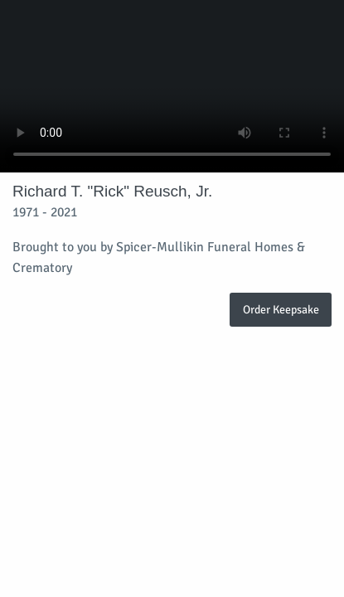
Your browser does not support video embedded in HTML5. (172, 86)
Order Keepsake (281, 309)
